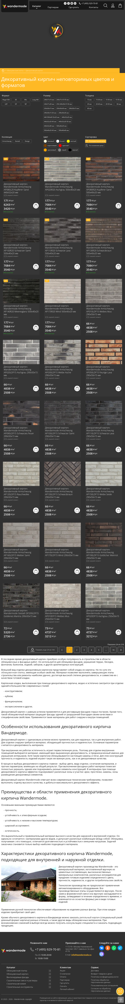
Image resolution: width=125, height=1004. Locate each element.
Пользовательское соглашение (104, 985)
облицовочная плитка (13, 672)
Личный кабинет (67, 989)
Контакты (93, 7)
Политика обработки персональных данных (100, 981)
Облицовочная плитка (17, 970)
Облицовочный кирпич (17, 974)
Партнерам (53, 7)
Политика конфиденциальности (104, 977)
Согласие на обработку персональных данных (101, 989)
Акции (62, 970)
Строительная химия (16, 983)
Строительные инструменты (20, 987)
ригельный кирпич (90, 917)
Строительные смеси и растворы (22, 980)
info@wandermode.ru (81, 955)
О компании (65, 974)
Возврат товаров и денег (101, 974)
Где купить (74, 7)
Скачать (63, 986)
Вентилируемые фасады (18, 977)
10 (113, 650)
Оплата (63, 977)
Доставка (95, 970)
